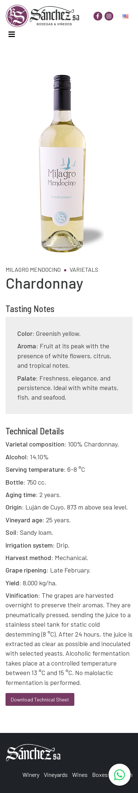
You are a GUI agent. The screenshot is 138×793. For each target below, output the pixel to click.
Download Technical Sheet (40, 699)
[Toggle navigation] (11, 34)
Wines (80, 774)
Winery (30, 774)
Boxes (100, 774)
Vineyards (56, 774)
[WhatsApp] (120, 775)
